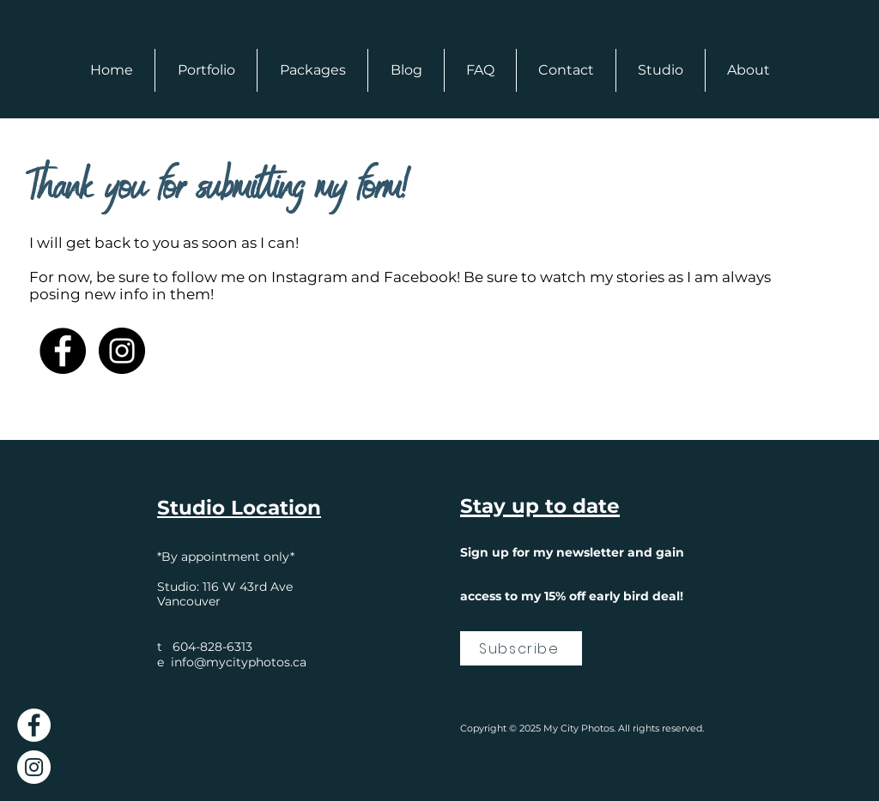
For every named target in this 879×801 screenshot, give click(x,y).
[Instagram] (122, 351)
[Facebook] (62, 351)
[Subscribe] (521, 648)
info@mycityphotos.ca (238, 662)
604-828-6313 (212, 646)
